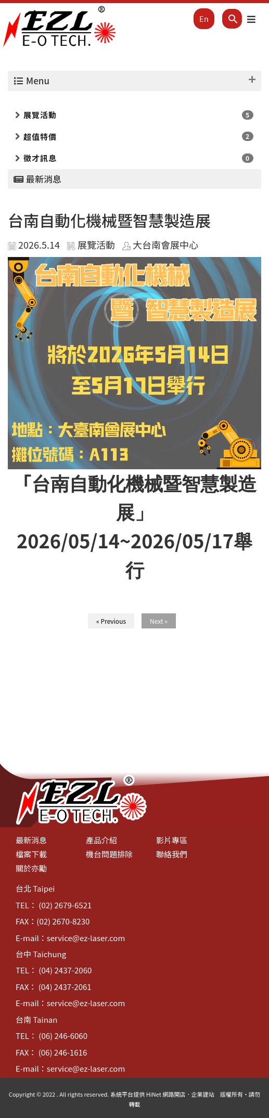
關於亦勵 (31, 868)
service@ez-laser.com (86, 937)
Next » (159, 620)
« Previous (111, 620)
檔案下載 (31, 854)
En (204, 18)
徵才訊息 (40, 157)
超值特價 (40, 136)
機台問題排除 (109, 854)
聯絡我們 (171, 854)
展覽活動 (40, 114)
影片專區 (171, 839)
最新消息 (31, 839)
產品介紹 (101, 839)
